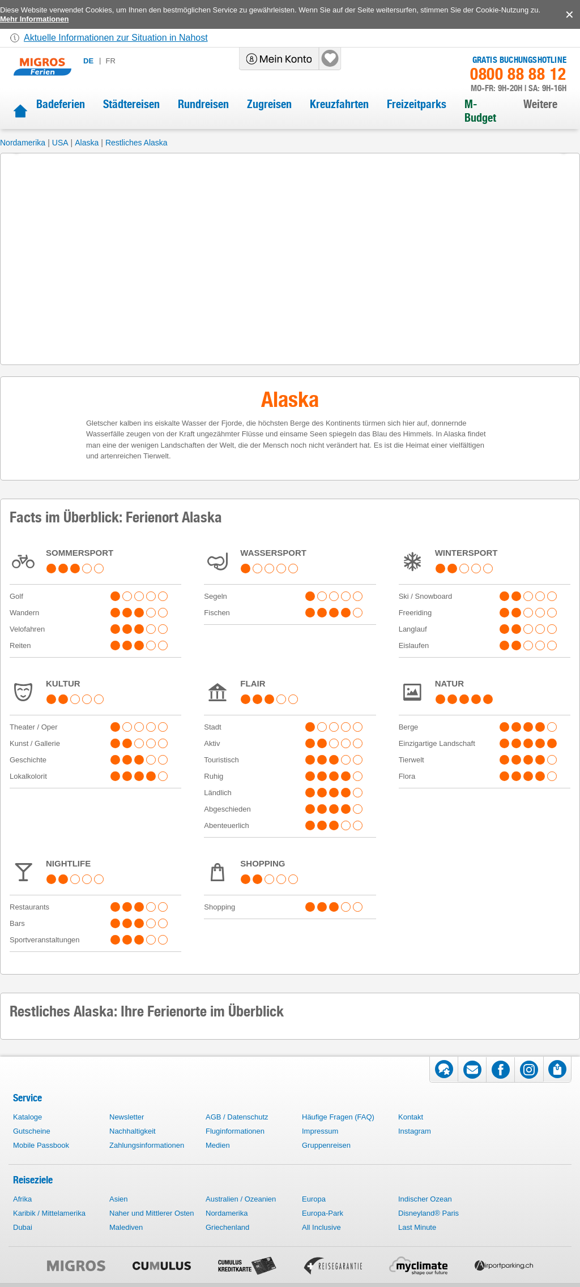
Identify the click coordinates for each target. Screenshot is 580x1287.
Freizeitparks (416, 104)
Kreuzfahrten (339, 104)
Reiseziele (33, 1180)
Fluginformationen (235, 1131)
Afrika (22, 1199)
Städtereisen (131, 104)
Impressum (320, 1131)
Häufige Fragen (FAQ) (338, 1117)
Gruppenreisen (326, 1145)
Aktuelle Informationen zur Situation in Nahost (116, 37)
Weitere (540, 104)
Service (27, 1098)
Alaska (87, 142)
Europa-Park (322, 1213)
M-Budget (480, 111)
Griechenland (227, 1227)
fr (110, 61)
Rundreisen (203, 104)
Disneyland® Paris (428, 1213)
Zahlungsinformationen (146, 1145)
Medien (218, 1145)
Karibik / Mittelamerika (49, 1213)
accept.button (568, 14)
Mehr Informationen (34, 19)
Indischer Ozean (425, 1199)
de (88, 61)
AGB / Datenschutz (237, 1117)
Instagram (414, 1131)
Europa (314, 1199)
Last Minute (417, 1227)
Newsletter (126, 1117)
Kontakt (410, 1117)
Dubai (22, 1227)
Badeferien (60, 104)
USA (60, 142)
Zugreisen (269, 104)
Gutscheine (31, 1131)
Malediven (126, 1227)
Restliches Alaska (136, 142)
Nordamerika (22, 142)
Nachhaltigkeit (132, 1131)
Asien (118, 1199)
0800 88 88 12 (518, 74)
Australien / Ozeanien (241, 1199)
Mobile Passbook (41, 1145)
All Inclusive (321, 1227)
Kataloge (27, 1117)
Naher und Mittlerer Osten (151, 1213)
